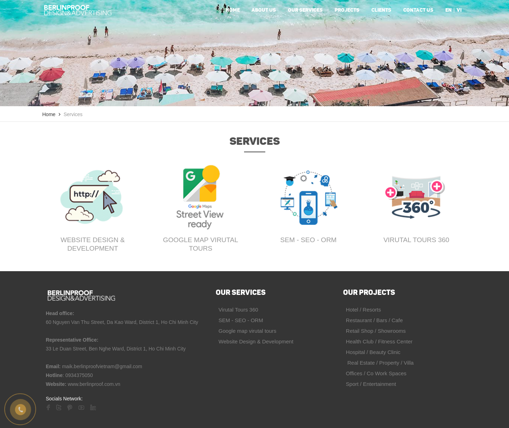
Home (233, 10)
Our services (305, 10)
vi (459, 10)
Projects (347, 10)
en (448, 10)
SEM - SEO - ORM (308, 240)
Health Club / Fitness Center (378, 341)
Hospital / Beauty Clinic (372, 352)
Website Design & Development (92, 244)
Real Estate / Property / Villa (378, 363)
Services (73, 114)
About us (263, 10)
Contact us (418, 10)
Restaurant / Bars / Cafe (373, 320)
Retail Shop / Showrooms (374, 331)
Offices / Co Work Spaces (375, 373)
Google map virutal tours (200, 244)
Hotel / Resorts (362, 310)
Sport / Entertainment (369, 384)
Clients (381, 10)
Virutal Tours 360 (416, 240)
